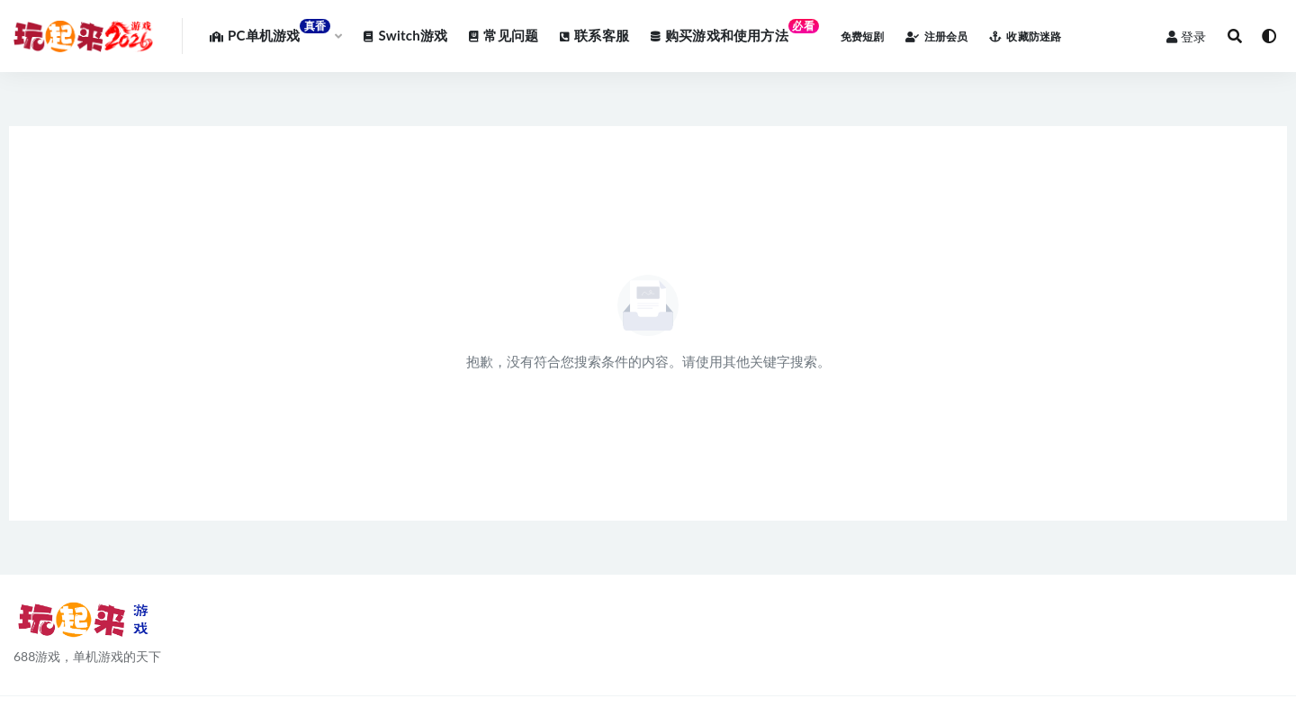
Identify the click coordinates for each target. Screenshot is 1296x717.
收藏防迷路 (1025, 36)
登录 (1186, 36)
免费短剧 (863, 36)
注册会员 (936, 36)
